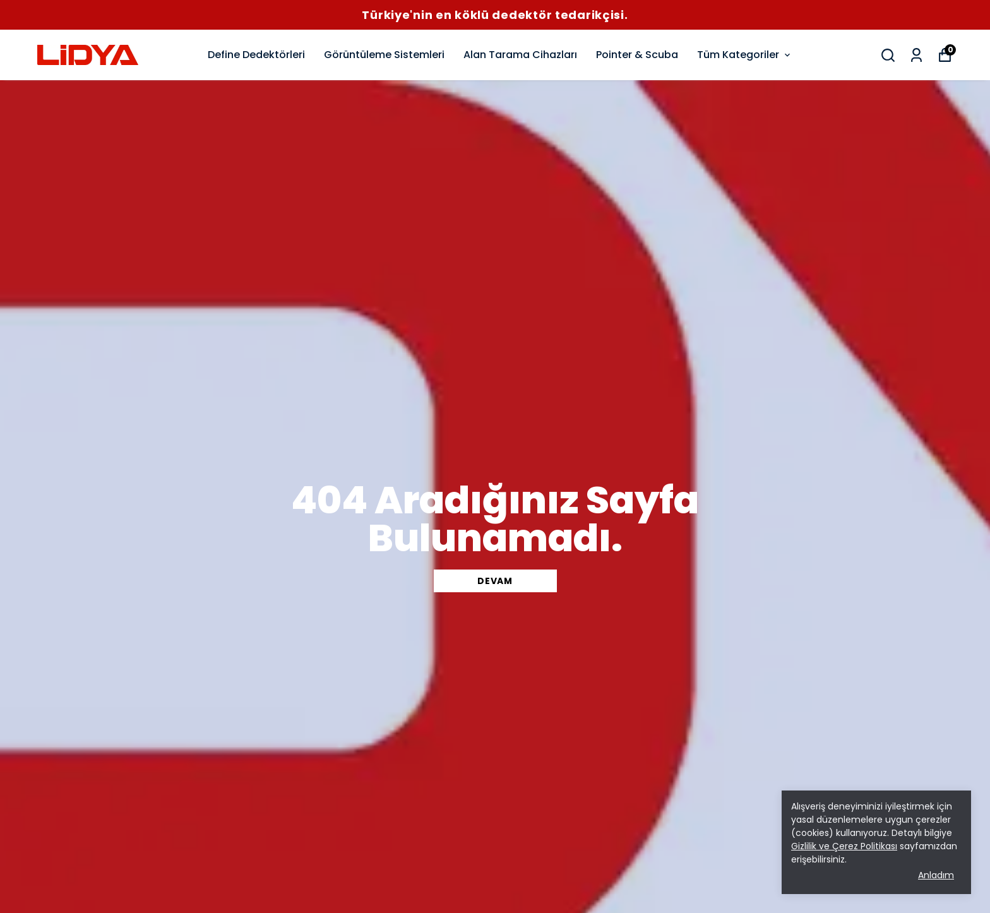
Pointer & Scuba (637, 54)
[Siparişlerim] (916, 55)
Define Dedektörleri (256, 54)
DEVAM (495, 581)
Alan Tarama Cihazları (520, 54)
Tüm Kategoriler (744, 54)
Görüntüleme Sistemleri (384, 54)
